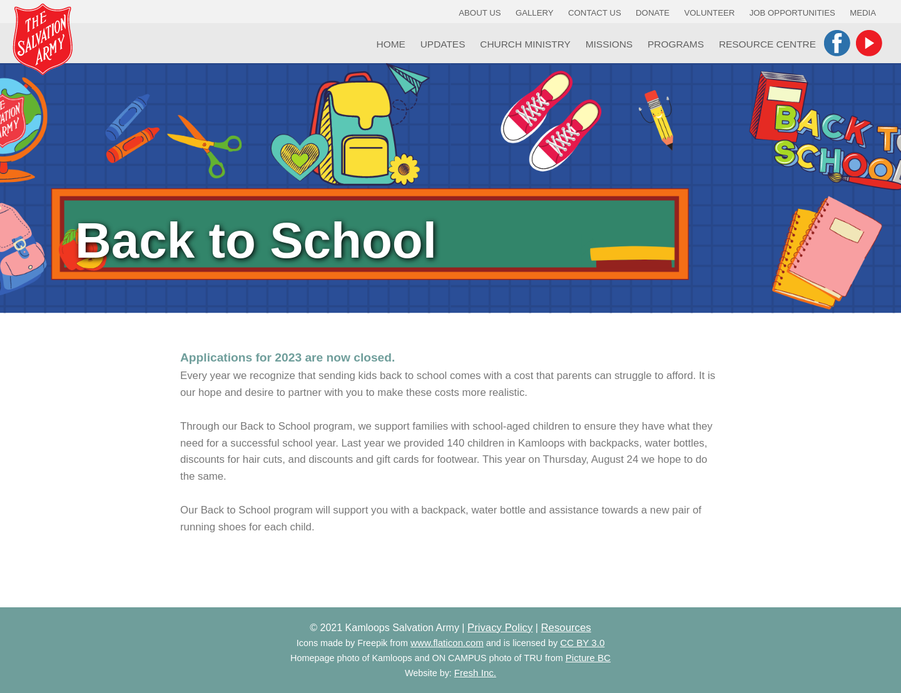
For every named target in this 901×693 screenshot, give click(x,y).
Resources (566, 628)
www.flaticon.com (447, 642)
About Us (480, 13)
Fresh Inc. (475, 672)
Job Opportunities (792, 13)
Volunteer (710, 13)
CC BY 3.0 (582, 642)
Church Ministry (525, 44)
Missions (609, 44)
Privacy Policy (499, 628)
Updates (443, 44)
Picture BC (588, 657)
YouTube (869, 43)
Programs (676, 44)
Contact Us (594, 13)
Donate (652, 13)
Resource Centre (767, 44)
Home (391, 44)
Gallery (535, 13)
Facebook (837, 43)
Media (863, 13)
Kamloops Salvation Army (43, 39)
